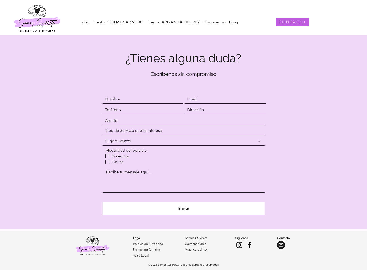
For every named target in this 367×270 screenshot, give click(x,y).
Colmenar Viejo (195, 244)
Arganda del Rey (196, 249)
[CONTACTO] (292, 22)
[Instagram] (239, 245)
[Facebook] (249, 245)
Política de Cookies (146, 250)
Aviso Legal (141, 255)
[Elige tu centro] (184, 141)
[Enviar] (184, 208)
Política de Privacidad (148, 244)
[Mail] (281, 245)
